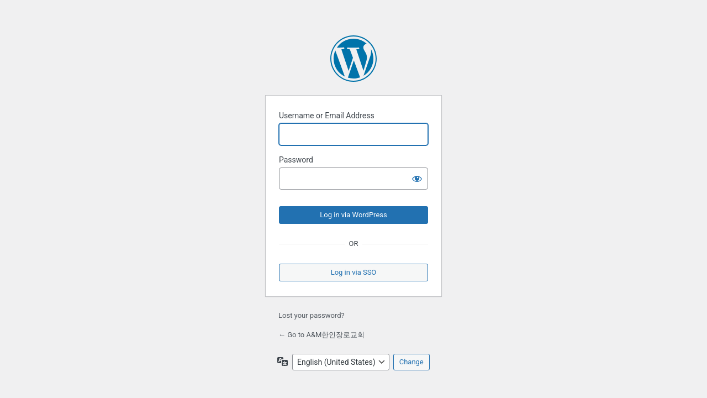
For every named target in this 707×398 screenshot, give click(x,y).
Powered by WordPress (353, 58)
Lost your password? (311, 315)
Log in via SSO (354, 272)
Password (296, 159)
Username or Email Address (326, 115)
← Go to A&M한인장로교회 (321, 335)
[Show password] (417, 178)
